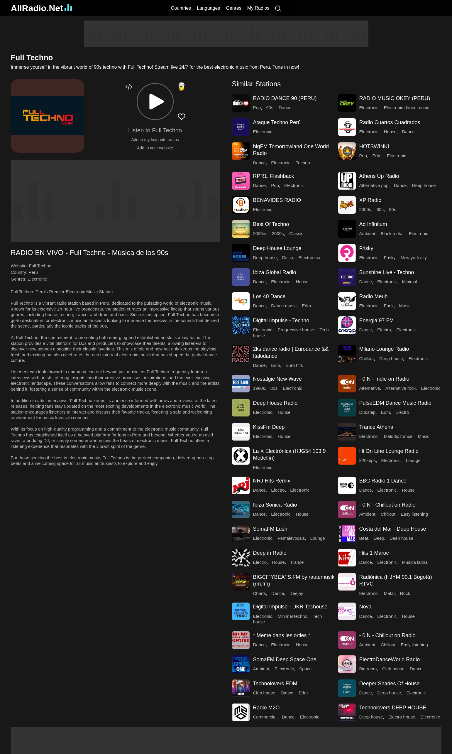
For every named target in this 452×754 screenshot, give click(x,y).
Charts (259, 593)
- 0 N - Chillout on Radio (387, 505)
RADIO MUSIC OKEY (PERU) (394, 98)
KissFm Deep (269, 427)
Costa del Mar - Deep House (392, 529)
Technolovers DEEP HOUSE (392, 708)
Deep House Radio (275, 403)
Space (305, 668)
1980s (259, 388)
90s (269, 107)
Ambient (367, 233)
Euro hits (294, 365)
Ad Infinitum (373, 224)
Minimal (409, 281)
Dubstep (367, 412)
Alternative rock (400, 388)
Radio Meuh (373, 296)
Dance (285, 107)
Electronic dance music (406, 107)
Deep (379, 538)
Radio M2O (266, 708)
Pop (257, 107)
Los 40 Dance (269, 296)
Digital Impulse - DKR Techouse (290, 607)
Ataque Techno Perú (277, 122)
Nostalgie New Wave (277, 379)
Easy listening (414, 514)
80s (380, 209)
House (390, 131)
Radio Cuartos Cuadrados (389, 122)
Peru (33, 272)
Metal (389, 593)
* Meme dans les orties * (281, 635)
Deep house (424, 185)
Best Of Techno (271, 224)
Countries (181, 8)
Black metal (392, 233)
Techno (303, 162)
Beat (363, 538)
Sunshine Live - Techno (386, 272)
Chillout (366, 358)
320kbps (367, 460)
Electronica (309, 257)
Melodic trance (398, 436)
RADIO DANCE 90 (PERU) (285, 98)
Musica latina (415, 562)
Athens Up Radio (379, 176)
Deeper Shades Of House (389, 683)
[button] (155, 101)
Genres (233, 8)
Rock (405, 593)
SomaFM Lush (270, 529)
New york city (414, 257)
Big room (368, 668)
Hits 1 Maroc (374, 553)
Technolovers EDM (275, 683)
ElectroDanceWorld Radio (389, 659)
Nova (365, 607)
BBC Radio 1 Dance (383, 481)
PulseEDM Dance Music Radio (395, 403)
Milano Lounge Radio (384, 349)
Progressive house (296, 329)
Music (404, 305)
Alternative (369, 388)
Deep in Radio (270, 553)
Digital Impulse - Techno (281, 320)
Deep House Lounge (277, 248)
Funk (389, 305)
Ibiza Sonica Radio (275, 505)
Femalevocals (291, 538)
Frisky (366, 248)
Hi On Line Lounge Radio (389, 451)
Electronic (37, 278)
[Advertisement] (226, 34)
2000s (365, 209)
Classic (296, 233)
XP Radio (370, 200)
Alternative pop (374, 185)
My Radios (258, 8)
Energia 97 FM (376, 320)
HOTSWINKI (374, 146)
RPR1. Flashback (273, 176)
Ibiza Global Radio (274, 272)
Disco (287, 257)
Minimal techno (292, 616)
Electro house (401, 716)
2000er (260, 233)
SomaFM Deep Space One (284, 659)
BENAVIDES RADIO (277, 200)
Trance (297, 562)
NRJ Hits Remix (271, 481)
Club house (393, 668)
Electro (384, 329)
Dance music (284, 305)
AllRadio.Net (41, 8)
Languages (208, 8)
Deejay (296, 593)
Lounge (413, 460)
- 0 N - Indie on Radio (384, 379)
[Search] (278, 8)
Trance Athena (376, 427)
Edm (377, 155)
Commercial (265, 716)
